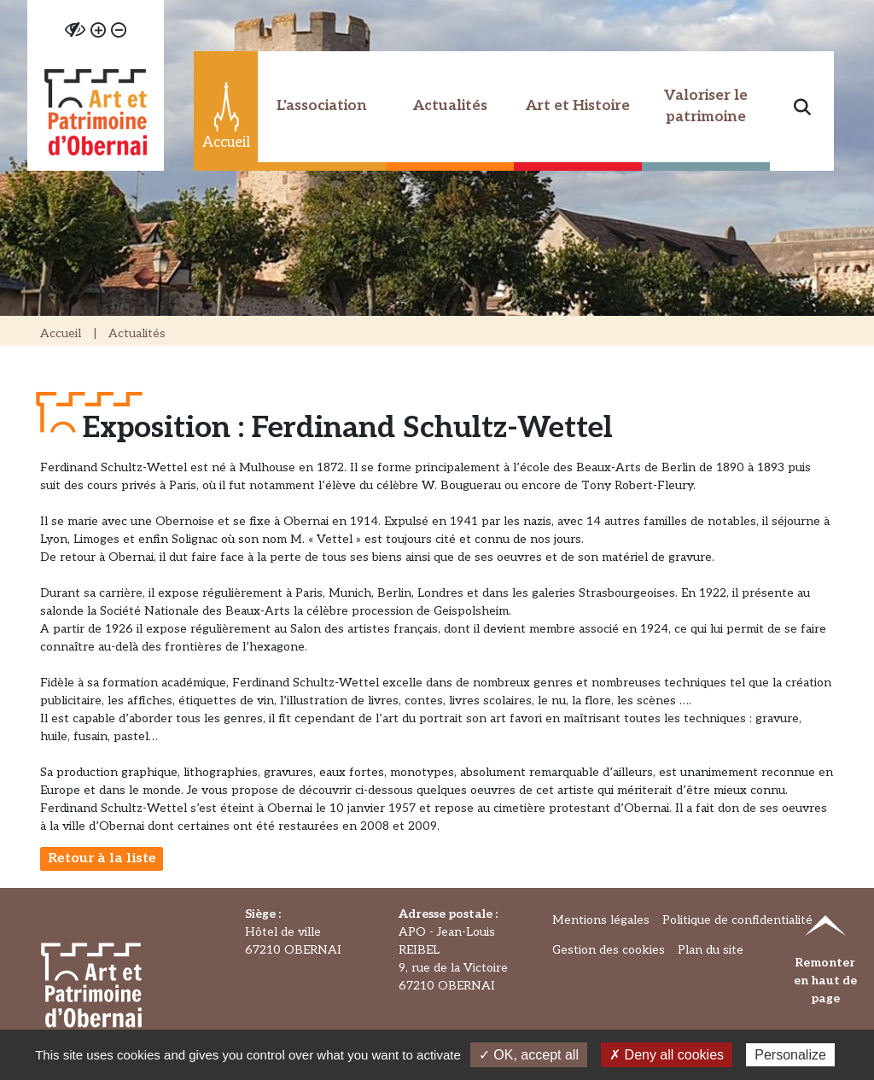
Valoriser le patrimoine (706, 106)
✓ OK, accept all (529, 1055)
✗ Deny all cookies (666, 1055)
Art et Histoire (578, 105)
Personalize (790, 1055)
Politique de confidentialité (737, 920)
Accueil (60, 333)
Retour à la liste (102, 858)
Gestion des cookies (608, 950)
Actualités (450, 105)
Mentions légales (601, 920)
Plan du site (710, 950)
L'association (322, 105)
